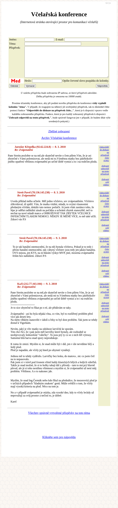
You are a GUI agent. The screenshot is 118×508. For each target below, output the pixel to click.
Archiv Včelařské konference (59, 144)
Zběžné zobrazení (59, 137)
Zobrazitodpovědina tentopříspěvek (105, 176)
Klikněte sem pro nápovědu (59, 443)
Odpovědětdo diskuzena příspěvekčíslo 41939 (104, 297)
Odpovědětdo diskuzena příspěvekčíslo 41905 (104, 251)
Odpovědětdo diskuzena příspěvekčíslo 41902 (104, 160)
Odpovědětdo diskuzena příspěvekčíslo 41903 (104, 206)
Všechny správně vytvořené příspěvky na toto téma (59, 419)
